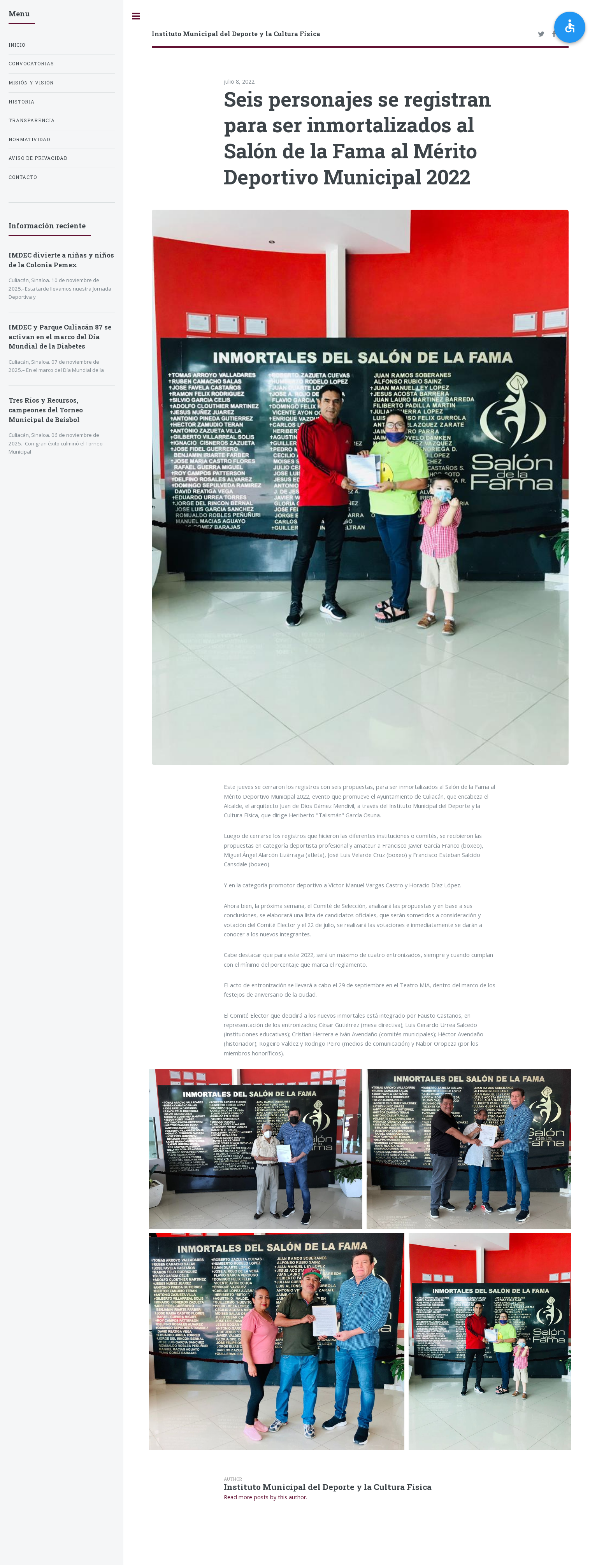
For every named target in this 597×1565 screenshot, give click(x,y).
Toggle (136, 16)
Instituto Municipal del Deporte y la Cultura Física (236, 34)
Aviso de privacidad (38, 158)
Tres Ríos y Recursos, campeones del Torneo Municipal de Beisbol (46, 410)
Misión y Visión (31, 83)
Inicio (17, 45)
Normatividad (29, 139)
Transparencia (32, 120)
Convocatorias (31, 64)
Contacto (23, 177)
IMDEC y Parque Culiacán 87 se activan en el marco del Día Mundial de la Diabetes (60, 337)
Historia (22, 102)
